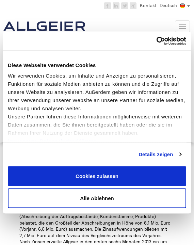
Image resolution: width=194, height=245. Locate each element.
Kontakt (148, 5)
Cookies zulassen (97, 176)
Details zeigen (156, 154)
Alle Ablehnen (97, 198)
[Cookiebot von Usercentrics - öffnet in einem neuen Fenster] (156, 41)
